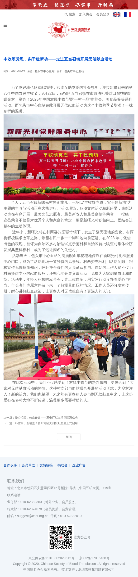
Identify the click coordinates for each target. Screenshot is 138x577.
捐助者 (62, 465)
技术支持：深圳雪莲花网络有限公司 (88, 569)
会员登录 (102, 14)
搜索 (70, 14)
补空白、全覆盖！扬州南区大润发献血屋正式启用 (46, 423)
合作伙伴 (10, 465)
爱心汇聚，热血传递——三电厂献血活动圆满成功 (46, 417)
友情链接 (46, 465)
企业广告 (79, 465)
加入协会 (85, 14)
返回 (69, 437)
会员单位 (28, 465)
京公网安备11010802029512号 (54, 558)
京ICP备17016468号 (94, 558)
